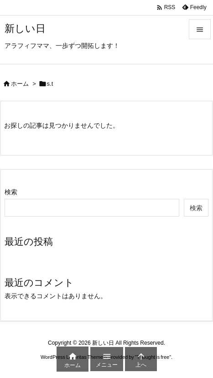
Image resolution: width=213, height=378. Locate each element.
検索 (11, 192)
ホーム (20, 83)
